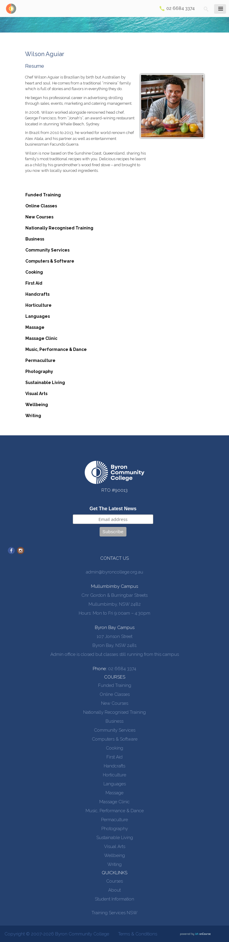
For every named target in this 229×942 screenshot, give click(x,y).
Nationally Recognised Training (59, 228)
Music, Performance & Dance (56, 349)
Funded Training (43, 194)
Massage (34, 327)
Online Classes (41, 205)
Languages (37, 316)
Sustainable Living (45, 382)
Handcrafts (37, 294)
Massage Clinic (41, 338)
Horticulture (38, 305)
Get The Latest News (112, 508)
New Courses (39, 217)
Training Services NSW (114, 912)
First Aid (33, 283)
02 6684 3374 (180, 8)
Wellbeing (36, 404)
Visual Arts (36, 393)
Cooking (34, 272)
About (114, 890)
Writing (33, 415)
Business (34, 239)
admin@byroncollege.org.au (114, 572)
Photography (39, 371)
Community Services (47, 250)
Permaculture (40, 360)
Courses (114, 881)
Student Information (114, 899)
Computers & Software (49, 261)
